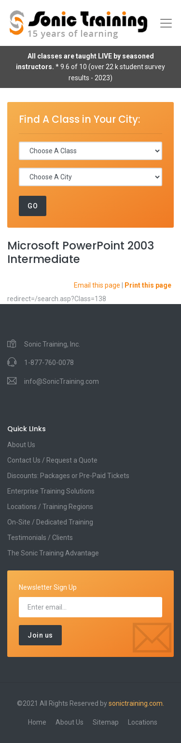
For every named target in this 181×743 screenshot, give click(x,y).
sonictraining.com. (136, 703)
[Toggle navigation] (166, 23)
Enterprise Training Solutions (51, 491)
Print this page (148, 285)
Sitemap (106, 722)
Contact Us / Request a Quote (52, 460)
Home (37, 722)
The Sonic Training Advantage (53, 553)
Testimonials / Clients (40, 537)
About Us (21, 445)
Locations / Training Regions (50, 506)
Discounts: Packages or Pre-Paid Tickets (68, 476)
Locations (142, 722)
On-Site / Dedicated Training (50, 522)
